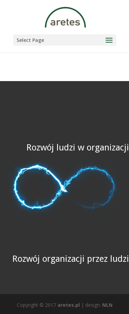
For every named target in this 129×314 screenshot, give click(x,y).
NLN (107, 305)
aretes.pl (68, 305)
